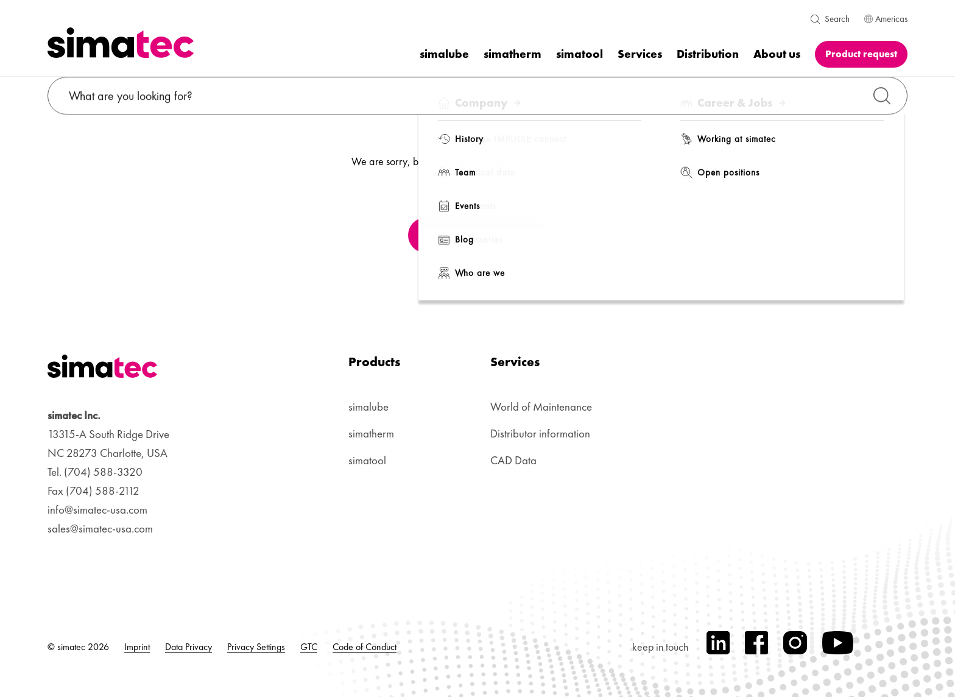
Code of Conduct (364, 646)
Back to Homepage (476, 235)
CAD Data (513, 460)
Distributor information (540, 433)
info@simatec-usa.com (97, 509)
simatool (367, 460)
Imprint (137, 646)
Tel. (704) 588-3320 (95, 471)
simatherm (371, 433)
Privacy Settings (256, 646)
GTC (308, 646)
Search (837, 19)
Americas (885, 19)
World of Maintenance (541, 406)
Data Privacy (188, 646)
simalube (368, 406)
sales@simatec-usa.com (100, 528)
